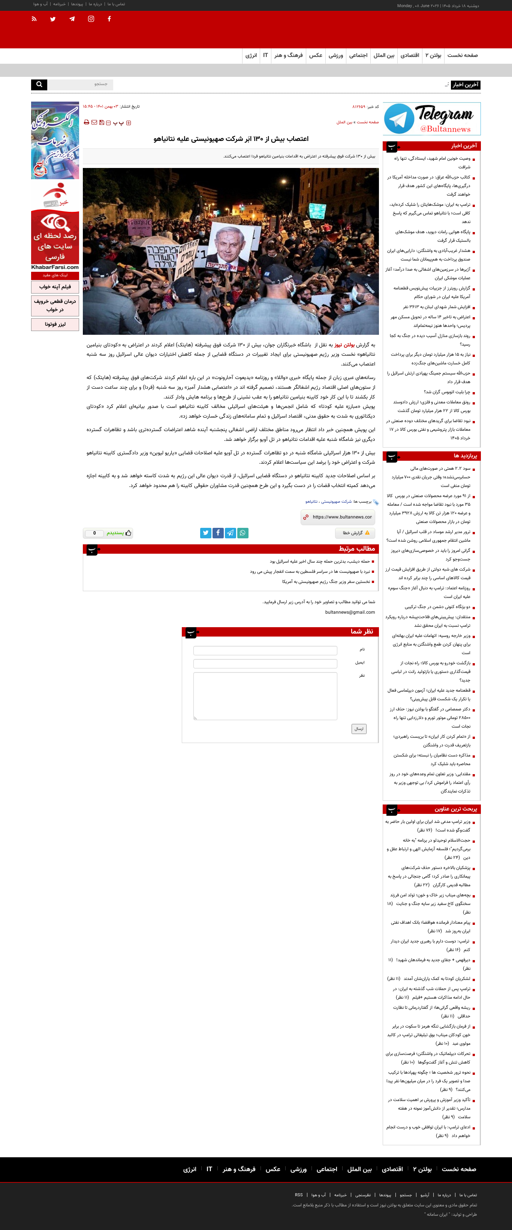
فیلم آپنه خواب (55, 287)
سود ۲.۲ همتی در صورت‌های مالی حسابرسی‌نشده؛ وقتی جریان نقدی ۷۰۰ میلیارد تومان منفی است (431, 477)
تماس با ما (116, 4)
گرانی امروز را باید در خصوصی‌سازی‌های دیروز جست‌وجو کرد (430, 555)
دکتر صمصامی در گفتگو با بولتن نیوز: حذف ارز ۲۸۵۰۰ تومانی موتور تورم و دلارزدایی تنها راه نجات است (430, 718)
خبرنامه (59, 4)
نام (362, 649)
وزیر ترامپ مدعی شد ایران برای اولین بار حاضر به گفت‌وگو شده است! (427, 826)
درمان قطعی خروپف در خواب (55, 306)
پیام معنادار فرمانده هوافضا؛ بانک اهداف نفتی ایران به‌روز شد (430, 927)
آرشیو (425, 1195)
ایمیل (360, 662)
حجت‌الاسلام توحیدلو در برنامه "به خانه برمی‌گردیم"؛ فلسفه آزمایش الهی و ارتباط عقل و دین (428, 849)
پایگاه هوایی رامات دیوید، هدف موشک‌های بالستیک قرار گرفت (432, 236)
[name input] (265, 650)
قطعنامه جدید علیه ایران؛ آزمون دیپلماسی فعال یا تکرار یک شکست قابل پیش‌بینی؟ (429, 695)
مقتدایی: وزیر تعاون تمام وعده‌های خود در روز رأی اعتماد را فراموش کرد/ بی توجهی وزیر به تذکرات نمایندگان (429, 783)
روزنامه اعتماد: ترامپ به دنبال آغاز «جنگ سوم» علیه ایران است (429, 592)
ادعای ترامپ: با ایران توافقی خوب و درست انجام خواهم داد (428, 1131)
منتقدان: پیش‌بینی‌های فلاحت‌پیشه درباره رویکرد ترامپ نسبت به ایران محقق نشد (427, 621)
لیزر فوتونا (55, 325)
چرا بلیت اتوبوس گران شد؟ (447, 392)
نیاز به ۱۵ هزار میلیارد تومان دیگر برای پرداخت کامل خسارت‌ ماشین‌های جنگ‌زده (430, 359)
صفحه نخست (463, 55)
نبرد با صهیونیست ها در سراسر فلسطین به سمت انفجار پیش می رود (310, 571)
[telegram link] (230, 533)
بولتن (349, 345)
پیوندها (77, 4)
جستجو (406, 1195)
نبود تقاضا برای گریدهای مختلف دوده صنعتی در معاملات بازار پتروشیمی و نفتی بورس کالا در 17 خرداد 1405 (428, 430)
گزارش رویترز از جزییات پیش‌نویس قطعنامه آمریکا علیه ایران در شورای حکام (432, 292)
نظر (362, 676)
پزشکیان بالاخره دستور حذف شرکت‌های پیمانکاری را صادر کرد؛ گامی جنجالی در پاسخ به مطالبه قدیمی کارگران (429, 876)
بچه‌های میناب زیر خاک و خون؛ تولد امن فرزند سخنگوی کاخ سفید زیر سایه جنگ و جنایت (428, 904)
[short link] (342, 517)
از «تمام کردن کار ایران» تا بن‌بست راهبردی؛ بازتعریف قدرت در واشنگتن (431, 741)
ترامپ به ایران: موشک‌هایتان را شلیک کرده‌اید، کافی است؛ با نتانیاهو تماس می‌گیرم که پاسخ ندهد (429, 213)
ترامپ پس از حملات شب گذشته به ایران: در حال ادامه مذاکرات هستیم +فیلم (431, 993)
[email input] (265, 663)
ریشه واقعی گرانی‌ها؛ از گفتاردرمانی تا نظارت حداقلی (431, 1012)
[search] (39, 84)
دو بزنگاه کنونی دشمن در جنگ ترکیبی (437, 607)
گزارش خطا (356, 533)
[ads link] (432, 119)
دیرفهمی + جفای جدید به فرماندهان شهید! (429, 964)
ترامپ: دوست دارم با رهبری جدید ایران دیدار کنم (430, 945)
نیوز (338, 345)
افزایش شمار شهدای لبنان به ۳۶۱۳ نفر (436, 307)
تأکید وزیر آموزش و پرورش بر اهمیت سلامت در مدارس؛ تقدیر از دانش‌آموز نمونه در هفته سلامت (429, 1109)
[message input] (265, 696)
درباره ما (95, 4)
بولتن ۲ (433, 55)
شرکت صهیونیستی (336, 502)
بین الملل (344, 122)
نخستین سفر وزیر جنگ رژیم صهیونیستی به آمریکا (326, 581)
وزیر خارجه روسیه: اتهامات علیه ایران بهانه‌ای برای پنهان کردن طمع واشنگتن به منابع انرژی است (431, 644)
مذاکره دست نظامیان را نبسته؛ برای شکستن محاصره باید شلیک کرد (432, 759)
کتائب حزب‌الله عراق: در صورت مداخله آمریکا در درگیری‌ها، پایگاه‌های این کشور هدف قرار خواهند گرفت (428, 186)
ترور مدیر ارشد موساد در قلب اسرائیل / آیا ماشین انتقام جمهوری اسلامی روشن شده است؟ (428, 536)
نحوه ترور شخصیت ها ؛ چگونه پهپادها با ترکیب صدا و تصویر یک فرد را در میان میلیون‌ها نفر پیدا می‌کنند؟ (428, 1081)
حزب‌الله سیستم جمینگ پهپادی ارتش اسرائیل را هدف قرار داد (428, 377)
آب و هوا (40, 4)
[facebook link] (218, 533)
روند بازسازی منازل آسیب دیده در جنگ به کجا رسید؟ (430, 340)
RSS (299, 1195)
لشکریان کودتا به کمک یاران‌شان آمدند (428, 978)
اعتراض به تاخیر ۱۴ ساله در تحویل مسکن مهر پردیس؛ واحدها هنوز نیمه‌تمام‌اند (430, 321)
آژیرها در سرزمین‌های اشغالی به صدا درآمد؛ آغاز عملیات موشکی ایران (427, 274)
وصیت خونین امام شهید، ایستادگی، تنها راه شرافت (432, 163)
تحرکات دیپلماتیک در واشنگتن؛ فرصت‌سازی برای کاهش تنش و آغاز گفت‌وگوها (428, 1058)
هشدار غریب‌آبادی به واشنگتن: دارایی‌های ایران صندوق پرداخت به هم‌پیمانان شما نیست (428, 255)
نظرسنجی (363, 1195)
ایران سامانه (437, 1214)
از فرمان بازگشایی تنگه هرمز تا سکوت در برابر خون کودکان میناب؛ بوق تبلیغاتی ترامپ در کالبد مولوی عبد (428, 1035)
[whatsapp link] (243, 533)
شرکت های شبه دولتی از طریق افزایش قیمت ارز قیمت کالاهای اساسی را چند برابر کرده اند (427, 573)
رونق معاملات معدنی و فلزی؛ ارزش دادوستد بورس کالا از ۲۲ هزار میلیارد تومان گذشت (431, 406)
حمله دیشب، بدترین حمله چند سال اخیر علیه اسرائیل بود (320, 561)
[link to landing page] (443, 29)
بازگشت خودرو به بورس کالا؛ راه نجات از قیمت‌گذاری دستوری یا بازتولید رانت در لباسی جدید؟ (430, 672)
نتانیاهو (311, 502)
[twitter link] (205, 533)
